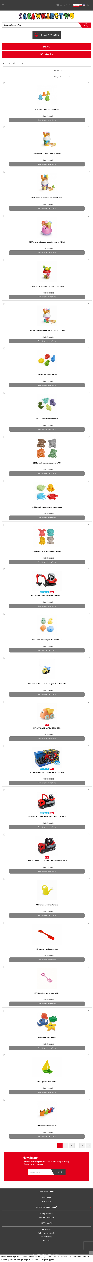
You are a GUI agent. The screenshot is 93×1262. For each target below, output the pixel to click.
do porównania (4, 83)
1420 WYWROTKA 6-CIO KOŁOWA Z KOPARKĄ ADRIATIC (46, 816)
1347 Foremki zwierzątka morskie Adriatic (47, 507)
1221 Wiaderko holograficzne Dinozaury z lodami (47, 330)
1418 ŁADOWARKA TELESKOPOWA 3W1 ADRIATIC (47, 772)
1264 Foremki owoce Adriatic (46, 375)
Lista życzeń (69, 5)
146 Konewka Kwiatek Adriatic (47, 905)
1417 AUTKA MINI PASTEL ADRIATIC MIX (47, 728)
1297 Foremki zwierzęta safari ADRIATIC (47, 463)
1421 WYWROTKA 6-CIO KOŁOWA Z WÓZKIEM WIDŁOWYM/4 (47, 861)
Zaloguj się (88, 5)
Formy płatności (46, 1213)
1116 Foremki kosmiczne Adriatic (47, 110)
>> (88, 1145)
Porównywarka (65, 5)
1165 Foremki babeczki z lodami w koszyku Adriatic (46, 242)
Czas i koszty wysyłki (46, 1217)
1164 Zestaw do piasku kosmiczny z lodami (46, 198)
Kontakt (46, 1240)
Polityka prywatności (46, 1233)
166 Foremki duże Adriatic (46, 1037)
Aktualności (46, 1198)
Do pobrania (46, 1237)
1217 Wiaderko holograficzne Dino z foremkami (47, 286)
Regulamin (46, 1229)
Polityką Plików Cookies (60, 1257)
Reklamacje (46, 1201)
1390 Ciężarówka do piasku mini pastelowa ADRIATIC (47, 684)
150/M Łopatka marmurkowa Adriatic (47, 993)
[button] (61, 70)
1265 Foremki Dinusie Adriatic (47, 419)
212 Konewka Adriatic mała (47, 1126)
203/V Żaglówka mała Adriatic (46, 1082)
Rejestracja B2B (61, 5)
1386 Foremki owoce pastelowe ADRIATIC (47, 640)
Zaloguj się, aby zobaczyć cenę (47, 120)
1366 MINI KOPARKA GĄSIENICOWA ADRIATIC (47, 596)
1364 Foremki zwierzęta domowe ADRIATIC (46, 551)
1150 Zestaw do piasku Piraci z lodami (47, 154)
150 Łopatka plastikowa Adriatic (47, 949)
